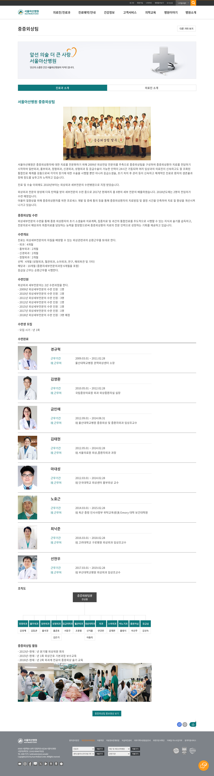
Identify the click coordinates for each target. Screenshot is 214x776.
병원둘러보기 (159, 3)
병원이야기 (171, 12)
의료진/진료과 (61, 12)
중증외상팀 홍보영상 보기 (107, 713)
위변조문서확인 (159, 740)
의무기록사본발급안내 (142, 740)
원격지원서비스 (190, 740)
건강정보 (109, 12)
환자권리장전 (74, 740)
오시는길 (170, 3)
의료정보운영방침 (112, 740)
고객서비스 (130, 12)
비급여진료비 (127, 740)
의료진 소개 (151, 88)
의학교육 (150, 12)
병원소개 (190, 12)
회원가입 (140, 3)
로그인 (132, 3)
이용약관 (100, 740)
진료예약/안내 (87, 12)
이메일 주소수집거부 (174, 740)
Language (182, 2)
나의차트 (149, 3)
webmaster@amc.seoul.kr (39, 754)
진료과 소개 (62, 88)
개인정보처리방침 (88, 740)
